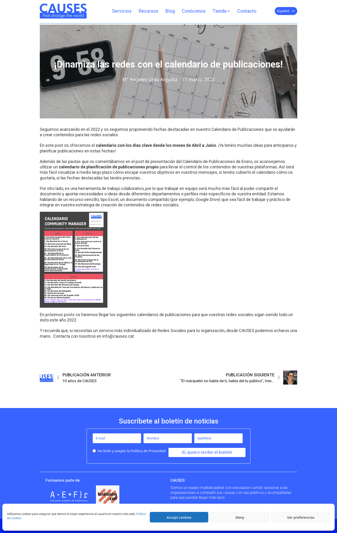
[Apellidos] (218, 438)
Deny (240, 517)
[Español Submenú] (293, 11)
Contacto (246, 11)
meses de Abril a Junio (194, 145)
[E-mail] (117, 438)
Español (283, 11)
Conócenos (193, 11)
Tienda (219, 11)
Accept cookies (179, 517)
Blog (170, 11)
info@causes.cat (118, 336)
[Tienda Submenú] (228, 11)
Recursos (148, 11)
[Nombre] (167, 438)
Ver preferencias (300, 517)
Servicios (122, 11)
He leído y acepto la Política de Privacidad (132, 450)
